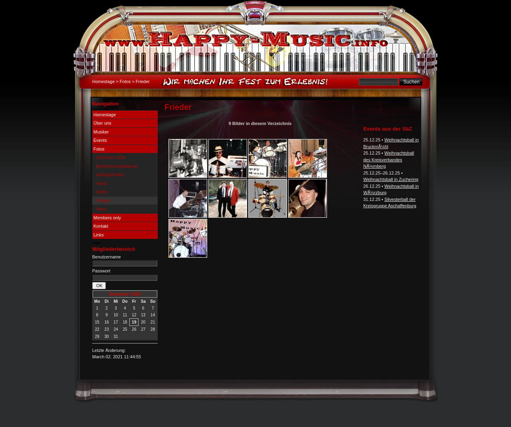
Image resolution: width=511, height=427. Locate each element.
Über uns (102, 123)
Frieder (103, 200)
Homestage (103, 81)
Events (100, 140)
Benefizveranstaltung (116, 166)
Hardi (101, 183)
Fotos (125, 81)
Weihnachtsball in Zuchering (390, 179)
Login (96, 242)
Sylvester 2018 (110, 157)
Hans (101, 209)
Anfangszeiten (110, 174)
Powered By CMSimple (284, 403)
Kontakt (100, 226)
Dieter (102, 191)
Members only (107, 217)
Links (98, 234)
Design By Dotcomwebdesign (230, 403)
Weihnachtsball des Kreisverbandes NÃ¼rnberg (388, 160)
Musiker (101, 131)
